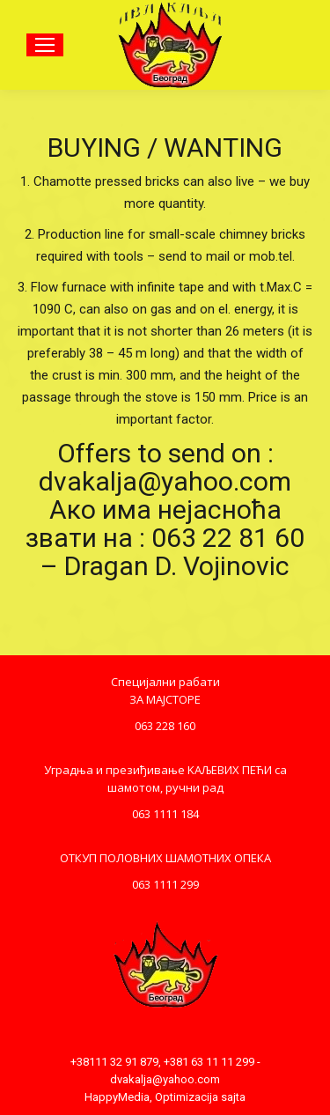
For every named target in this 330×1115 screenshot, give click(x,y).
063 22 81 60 (227, 537)
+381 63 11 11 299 (209, 1061)
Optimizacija (186, 1097)
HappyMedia (117, 1097)
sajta (233, 1097)
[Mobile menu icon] (44, 44)
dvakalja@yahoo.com (165, 1079)
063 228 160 (165, 726)
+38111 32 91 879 (114, 1061)
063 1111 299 (165, 884)
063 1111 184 (165, 814)
